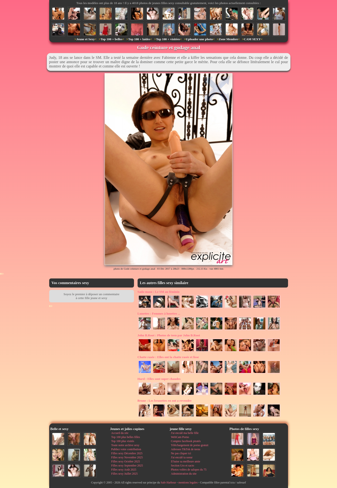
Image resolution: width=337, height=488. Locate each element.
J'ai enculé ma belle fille (185, 433)
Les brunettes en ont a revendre (165, 400)
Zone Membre (228, 39)
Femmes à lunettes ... (159, 313)
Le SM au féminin (159, 292)
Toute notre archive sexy (125, 445)
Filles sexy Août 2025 (123, 469)
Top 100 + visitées (168, 39)
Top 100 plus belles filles (125, 437)
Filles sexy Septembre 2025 (127, 465)
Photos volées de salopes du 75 (189, 469)
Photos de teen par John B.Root (169, 335)
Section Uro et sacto (182, 465)
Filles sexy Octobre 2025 (125, 461)
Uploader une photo (199, 39)
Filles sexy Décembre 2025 (127, 453)
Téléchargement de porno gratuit (190, 445)
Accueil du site (119, 433)
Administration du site (184, 473)
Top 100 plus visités (122, 441)
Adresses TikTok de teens (185, 449)
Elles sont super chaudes (159, 379)
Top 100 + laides (139, 39)
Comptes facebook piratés (186, 441)
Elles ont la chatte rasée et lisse (168, 357)
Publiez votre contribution (126, 449)
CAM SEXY (252, 39)
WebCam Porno (180, 437)
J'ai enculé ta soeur (182, 457)
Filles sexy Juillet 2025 (124, 473)
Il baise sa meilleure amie (185, 461)
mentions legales (188, 482)
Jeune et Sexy (85, 39)
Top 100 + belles (111, 39)
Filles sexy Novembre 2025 (127, 457)
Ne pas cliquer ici (181, 453)
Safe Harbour (168, 482)
